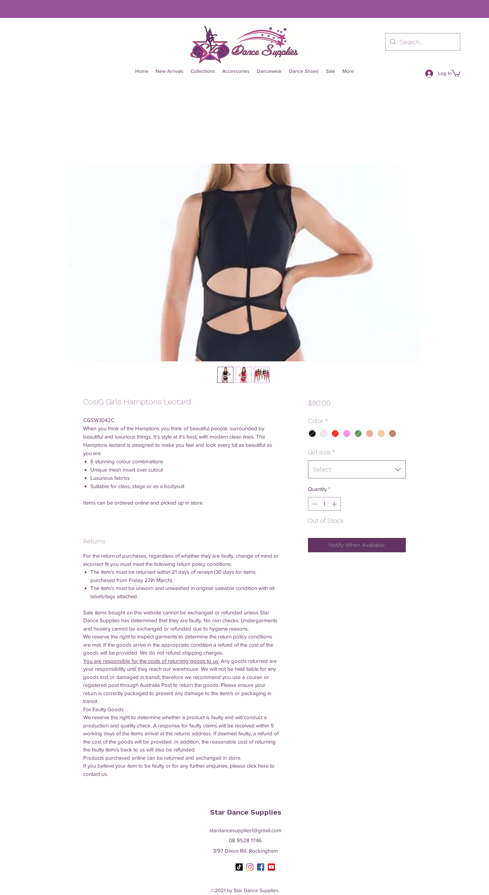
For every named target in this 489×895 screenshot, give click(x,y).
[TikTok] (239, 867)
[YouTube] (271, 867)
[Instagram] (249, 867)
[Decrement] (314, 504)
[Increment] (335, 504)
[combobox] (357, 469)
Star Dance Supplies (245, 812)
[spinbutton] (324, 504)
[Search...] (422, 42)
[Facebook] (260, 867)
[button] (456, 72)
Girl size (321, 452)
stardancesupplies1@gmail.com (245, 830)
